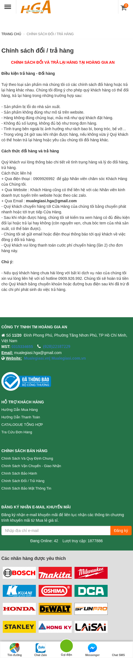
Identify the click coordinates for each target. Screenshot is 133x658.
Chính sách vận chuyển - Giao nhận (31, 466)
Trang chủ (11, 34)
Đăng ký (121, 530)
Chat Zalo (40, 650)
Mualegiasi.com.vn (68, 358)
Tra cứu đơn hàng (16, 432)
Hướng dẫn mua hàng (19, 410)
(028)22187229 (56, 346)
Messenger (92, 650)
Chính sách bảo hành (19, 473)
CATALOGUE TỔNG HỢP (22, 425)
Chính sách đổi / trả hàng (22, 481)
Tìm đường (14, 650)
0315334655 (22, 346)
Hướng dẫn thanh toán (20, 417)
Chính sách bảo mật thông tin (26, 488)
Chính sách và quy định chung (27, 458)
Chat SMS (118, 650)
